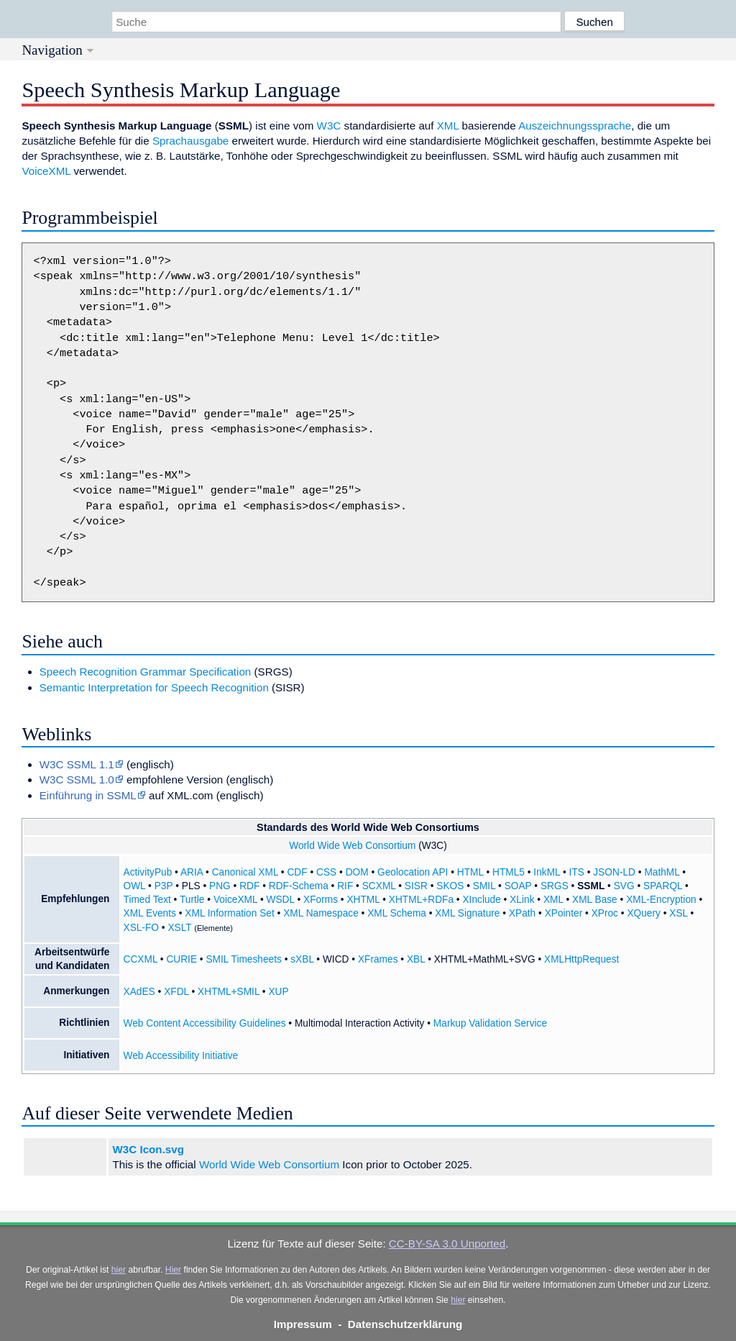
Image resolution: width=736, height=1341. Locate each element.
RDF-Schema (298, 886)
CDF (297, 872)
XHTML (363, 899)
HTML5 (508, 872)
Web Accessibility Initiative (181, 1055)
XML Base (594, 899)
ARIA (191, 872)
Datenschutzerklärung (405, 1324)
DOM (357, 872)
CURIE (181, 959)
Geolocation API (412, 872)
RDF (249, 886)
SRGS (554, 886)
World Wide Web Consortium (352, 845)
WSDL (281, 899)
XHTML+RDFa (421, 899)
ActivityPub (148, 872)
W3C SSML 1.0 (77, 779)
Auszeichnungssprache (574, 125)
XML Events (150, 913)
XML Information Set (229, 913)
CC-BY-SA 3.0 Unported (447, 1243)
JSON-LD (614, 872)
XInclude (481, 899)
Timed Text (147, 899)
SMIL (484, 886)
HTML (470, 872)
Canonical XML (245, 872)
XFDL (176, 991)
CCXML (140, 959)
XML (448, 125)
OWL (135, 886)
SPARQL (662, 886)
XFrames (378, 959)
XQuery (643, 913)
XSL (678, 913)
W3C (329, 125)
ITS (576, 872)
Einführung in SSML (88, 795)
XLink (522, 899)
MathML (661, 872)
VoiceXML (46, 171)
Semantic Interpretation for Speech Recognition (154, 687)
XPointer (564, 913)
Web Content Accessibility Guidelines (205, 1023)
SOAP (518, 886)
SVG (624, 886)
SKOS (450, 886)
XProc (605, 913)
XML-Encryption (661, 899)
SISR (416, 886)
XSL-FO (142, 927)
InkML (546, 872)
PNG (220, 886)
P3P (164, 886)
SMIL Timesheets (243, 959)
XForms (320, 899)
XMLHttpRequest (581, 959)
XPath (522, 913)
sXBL (301, 959)
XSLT (179, 927)
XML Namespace (321, 913)
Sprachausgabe (190, 141)
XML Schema (396, 913)
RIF (345, 886)
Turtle (192, 899)
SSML (590, 886)
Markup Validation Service (490, 1023)
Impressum (303, 1324)
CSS (326, 872)
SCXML (379, 886)
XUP (278, 991)
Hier (173, 1270)
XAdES (139, 991)
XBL (416, 959)
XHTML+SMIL (228, 991)
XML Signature (467, 913)
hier (118, 1270)
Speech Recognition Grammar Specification (146, 671)
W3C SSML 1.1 (77, 764)
